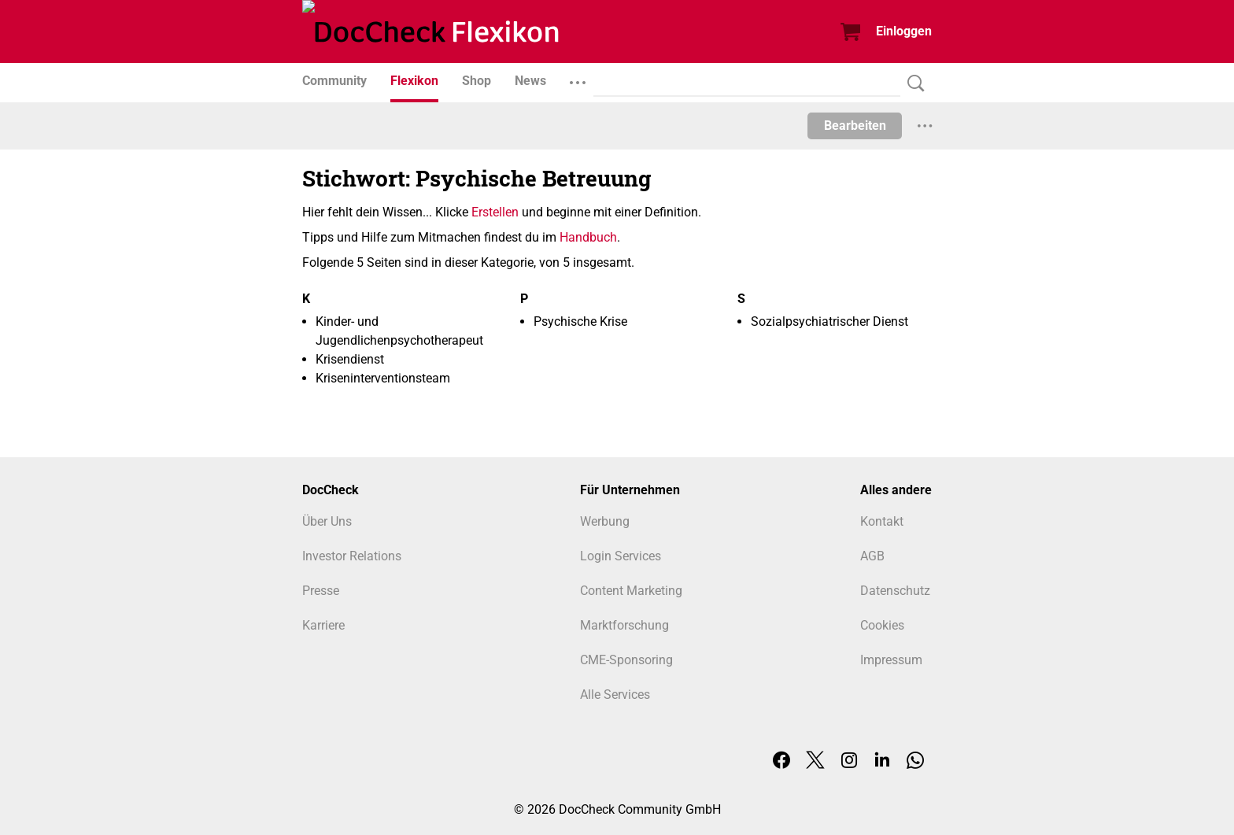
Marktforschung (624, 625)
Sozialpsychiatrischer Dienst (829, 321)
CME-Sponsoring (626, 659)
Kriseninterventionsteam (383, 378)
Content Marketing (631, 590)
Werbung (605, 521)
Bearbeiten (855, 125)
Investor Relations (351, 556)
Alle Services (615, 694)
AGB (872, 556)
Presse (320, 590)
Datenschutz (895, 590)
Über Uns (327, 521)
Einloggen (904, 31)
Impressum (891, 659)
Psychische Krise (580, 321)
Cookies (882, 625)
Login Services (620, 556)
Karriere (323, 625)
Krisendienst (350, 359)
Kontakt (881, 521)
